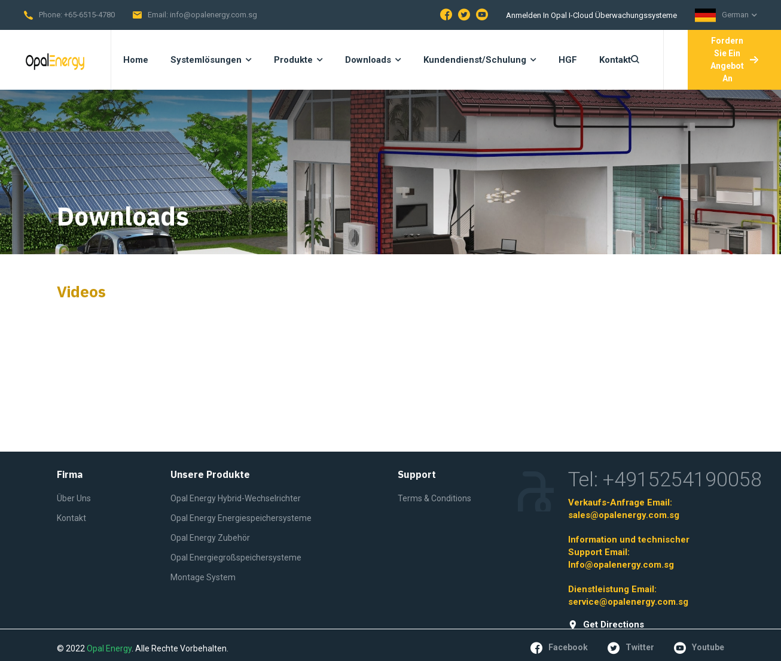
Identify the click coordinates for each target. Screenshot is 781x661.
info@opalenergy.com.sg (213, 14)
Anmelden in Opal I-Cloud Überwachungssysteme (591, 15)
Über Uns (74, 498)
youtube (699, 648)
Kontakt (71, 518)
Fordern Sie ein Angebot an (734, 59)
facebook (559, 648)
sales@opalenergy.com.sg (623, 515)
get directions (606, 624)
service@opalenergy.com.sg (628, 601)
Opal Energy (109, 648)
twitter (631, 648)
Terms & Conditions (434, 498)
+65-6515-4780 (89, 14)
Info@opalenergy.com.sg (621, 564)
